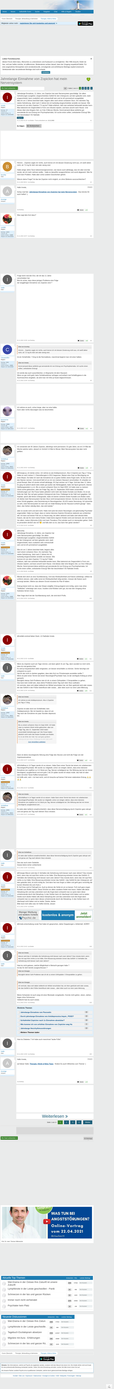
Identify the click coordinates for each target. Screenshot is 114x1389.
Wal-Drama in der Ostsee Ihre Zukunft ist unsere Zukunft (37, 1321)
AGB (57, 1376)
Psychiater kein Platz (18, 1305)
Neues (13, 11)
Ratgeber (46, 11)
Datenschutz (37, 1376)
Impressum (29, 1376)
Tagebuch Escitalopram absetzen (25, 1332)
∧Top (109, 1386)
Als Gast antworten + (9, 88)
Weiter (87, 1122)
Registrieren (76, 15)
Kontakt (15, 1376)
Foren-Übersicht (7, 1353)
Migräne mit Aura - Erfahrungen (24, 1338)
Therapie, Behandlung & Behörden (26, 1353)
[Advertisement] (55, 618)
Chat (55, 11)
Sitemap (78, 1376)
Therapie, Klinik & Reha (48, 1353)
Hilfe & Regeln (66, 11)
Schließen (45, 72)
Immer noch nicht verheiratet (22, 1300)
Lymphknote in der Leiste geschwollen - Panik (31, 1288)
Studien (78, 11)
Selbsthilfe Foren (25, 11)
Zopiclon (20, 118)
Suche (37, 11)
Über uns (21, 1376)
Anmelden (88, 15)
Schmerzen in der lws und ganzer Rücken (29, 1294)
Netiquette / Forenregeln (67, 1376)
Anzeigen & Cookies (48, 1376)
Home (5, 11)
